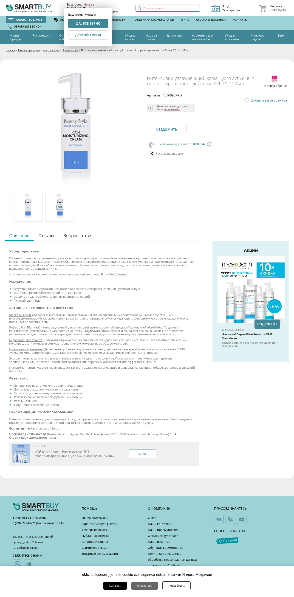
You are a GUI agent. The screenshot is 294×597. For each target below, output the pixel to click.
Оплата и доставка (211, 20)
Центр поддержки (94, 518)
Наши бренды (15, 37)
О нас (185, 20)
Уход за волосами (232, 37)
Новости (119, 20)
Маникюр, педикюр (258, 37)
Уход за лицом (130, 37)
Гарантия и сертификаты (99, 524)
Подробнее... (176, 585)
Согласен (115, 585)
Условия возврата (94, 530)
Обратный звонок (27, 26)
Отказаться (144, 585)
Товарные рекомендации (100, 554)
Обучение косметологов (165, 548)
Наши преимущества (163, 530)
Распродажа (41, 35)
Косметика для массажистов (202, 37)
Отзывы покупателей (163, 536)
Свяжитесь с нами (94, 548)
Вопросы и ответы (95, 542)
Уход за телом (151, 37)
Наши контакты (159, 524)
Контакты (240, 20)
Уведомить (166, 129)
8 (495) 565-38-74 (24, 518)
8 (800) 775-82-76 (24, 523)
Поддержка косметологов (153, 20)
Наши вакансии (159, 542)
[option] (28, 207)
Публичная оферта (95, 536)
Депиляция (175, 35)
